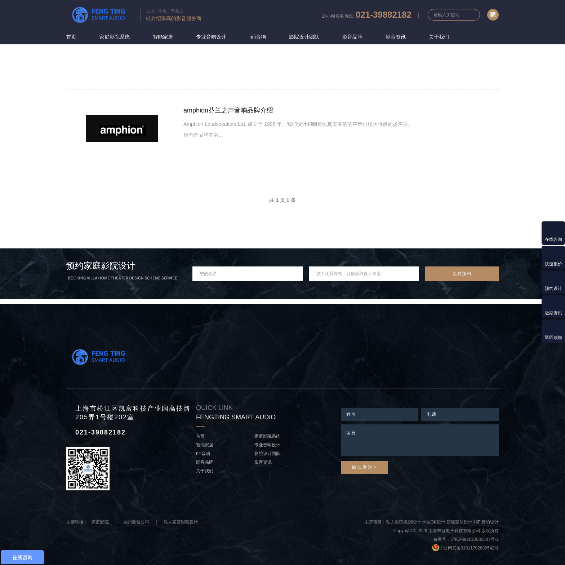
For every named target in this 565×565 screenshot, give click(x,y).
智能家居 (163, 37)
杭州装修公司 (136, 522)
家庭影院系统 (114, 37)
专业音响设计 (211, 37)
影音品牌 (352, 37)
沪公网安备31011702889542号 (469, 548)
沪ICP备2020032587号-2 (475, 539)
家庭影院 (100, 522)
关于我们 (439, 37)
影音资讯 (396, 37)
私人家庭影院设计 (181, 522)
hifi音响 (257, 37)
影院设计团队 (304, 37)
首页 (71, 37)
